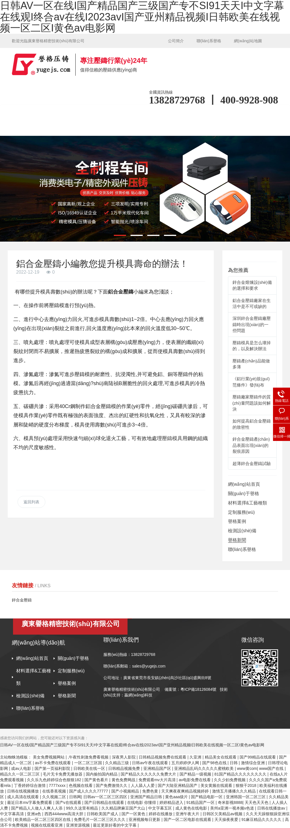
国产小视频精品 (125, 791)
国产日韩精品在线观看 (104, 802)
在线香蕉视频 (54, 791)
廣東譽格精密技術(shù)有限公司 (131, 689)
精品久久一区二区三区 (20, 774)
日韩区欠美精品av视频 (223, 814)
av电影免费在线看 (195, 780)
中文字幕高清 (12, 814)
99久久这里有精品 (82, 808)
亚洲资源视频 (78, 825)
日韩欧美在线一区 (89, 768)
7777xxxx (58, 785)
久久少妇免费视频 (230, 780)
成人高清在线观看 (23, 797)
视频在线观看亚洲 (47, 825)
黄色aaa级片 (177, 797)
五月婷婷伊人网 (185, 763)
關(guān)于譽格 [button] (87, 112)
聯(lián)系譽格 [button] (120, 128)
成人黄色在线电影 (191, 808)
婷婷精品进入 (171, 802)
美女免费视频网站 (49, 757)
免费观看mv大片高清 (157, 780)
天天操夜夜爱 (226, 819)
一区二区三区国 (88, 763)
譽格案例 (232, 112)
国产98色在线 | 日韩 (220, 763)
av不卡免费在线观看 (53, 763)
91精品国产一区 (201, 802)
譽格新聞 (237, 540)
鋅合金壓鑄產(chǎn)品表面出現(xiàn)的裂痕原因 (251, 445)
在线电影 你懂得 (142, 802)
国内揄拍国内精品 (102, 774)
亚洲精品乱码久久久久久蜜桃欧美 (204, 768)
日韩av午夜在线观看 (150, 763)
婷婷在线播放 (161, 814)
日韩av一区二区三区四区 (105, 797)
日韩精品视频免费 (124, 768)
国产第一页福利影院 (53, 768)
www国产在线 (272, 768)
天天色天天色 (257, 802)
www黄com (247, 768)
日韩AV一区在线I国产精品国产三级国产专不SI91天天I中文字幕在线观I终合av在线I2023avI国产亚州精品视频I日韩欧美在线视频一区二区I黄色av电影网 (132, 745)
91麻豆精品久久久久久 (262, 819)
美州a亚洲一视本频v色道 (232, 808)
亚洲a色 (34, 814)
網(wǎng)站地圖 (248, 41)
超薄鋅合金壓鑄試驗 (252, 463)
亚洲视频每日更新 (145, 819)
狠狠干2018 (246, 785)
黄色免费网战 (124, 780)
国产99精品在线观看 (258, 757)
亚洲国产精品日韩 (146, 797)
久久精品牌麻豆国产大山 (123, 808)
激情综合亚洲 (253, 763)
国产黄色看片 (96, 780)
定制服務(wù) (241, 512)
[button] (120, 235)
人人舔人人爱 (143, 785)
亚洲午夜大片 (188, 814)
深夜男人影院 (124, 757)
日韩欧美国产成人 (103, 814)
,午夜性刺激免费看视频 (89, 757)
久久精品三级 (117, 763)
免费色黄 (150, 791)
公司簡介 (176, 41)
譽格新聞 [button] (78, 128)
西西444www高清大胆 (64, 814)
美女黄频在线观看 (217, 785)
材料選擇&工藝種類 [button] (140, 112)
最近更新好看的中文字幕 (115, 825)
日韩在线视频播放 (23, 791)
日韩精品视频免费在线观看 (163, 757)
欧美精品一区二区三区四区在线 (43, 819)
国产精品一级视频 (196, 774)
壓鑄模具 (172, 438)
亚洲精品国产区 (157, 768)
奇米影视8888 (230, 802)
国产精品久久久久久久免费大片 (149, 774)
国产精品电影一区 (207, 797)
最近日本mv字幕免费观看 (30, 802)
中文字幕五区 (160, 808)
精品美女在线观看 (221, 757)
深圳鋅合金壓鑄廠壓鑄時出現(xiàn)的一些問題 (252, 324)
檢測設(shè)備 (37, 128)
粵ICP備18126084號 (199, 689)
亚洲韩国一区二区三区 (246, 797)
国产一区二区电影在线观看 (188, 819)
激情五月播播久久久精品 (234, 791)
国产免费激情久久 (112, 785)
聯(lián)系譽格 (209, 41)
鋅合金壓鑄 (22, 600)
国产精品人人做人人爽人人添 (37, 808)
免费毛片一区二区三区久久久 (100, 819)
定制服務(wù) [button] (191, 112)
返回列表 (31, 502)
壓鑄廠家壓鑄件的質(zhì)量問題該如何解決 (252, 402)
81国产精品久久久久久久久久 (240, 774)
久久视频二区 (54, 797)
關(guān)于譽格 (243, 493)
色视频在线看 (81, 785)
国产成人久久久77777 (89, 791)
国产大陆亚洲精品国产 (178, 785)
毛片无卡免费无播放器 (63, 774)
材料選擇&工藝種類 (247, 502)
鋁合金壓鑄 (120, 292)
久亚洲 (195, 757)
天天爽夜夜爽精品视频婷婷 (185, 791)
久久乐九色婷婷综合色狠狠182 (54, 780)
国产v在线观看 (69, 802)
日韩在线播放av (271, 808)
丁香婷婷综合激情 (30, 785)
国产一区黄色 (133, 814)
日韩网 (75, 797)
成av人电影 (21, 768)
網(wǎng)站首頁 (39, 112)
